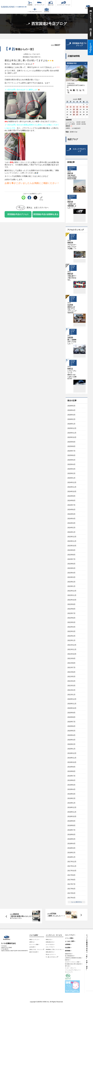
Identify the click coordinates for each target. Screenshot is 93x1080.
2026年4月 (71, 410)
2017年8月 (71, 880)
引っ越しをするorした (52, 957)
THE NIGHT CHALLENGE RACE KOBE (72, 177)
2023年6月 (71, 564)
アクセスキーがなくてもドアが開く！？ (71, 246)
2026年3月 (71, 415)
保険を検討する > (50, 952)
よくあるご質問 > (70, 941)
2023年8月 (71, 555)
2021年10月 (71, 654)
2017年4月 (71, 898)
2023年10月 (71, 546)
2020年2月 (71, 744)
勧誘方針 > (67, 960)
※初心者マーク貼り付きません (71, 278)
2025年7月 (71, 451)
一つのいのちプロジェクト (35, 10)
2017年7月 (71, 884)
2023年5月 (71, 568)
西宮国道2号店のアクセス (18, 214)
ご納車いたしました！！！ (56, 916)
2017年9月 (71, 875)
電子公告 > (67, 966)
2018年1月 (71, 857)
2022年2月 (71, 636)
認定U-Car (50, 3)
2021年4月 (71, 681)
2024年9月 (71, 496)
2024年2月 (71, 528)
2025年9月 (71, 442)
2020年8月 (71, 717)
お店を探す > (32, 947)
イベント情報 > (69, 938)
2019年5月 (71, 785)
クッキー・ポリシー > (70, 968)
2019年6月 (71, 780)
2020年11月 (71, 704)
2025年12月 (71, 428)
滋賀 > (86, 968)
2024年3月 (71, 523)
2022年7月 (71, 613)
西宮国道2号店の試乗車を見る (45, 214)
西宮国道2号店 (72, 63)
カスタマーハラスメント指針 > (72, 962)
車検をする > (49, 939)
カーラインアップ (39, 3)
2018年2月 (71, 852)
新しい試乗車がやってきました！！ (71, 341)
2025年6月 (71, 455)
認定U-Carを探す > (34, 952)
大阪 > (86, 956)
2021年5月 (71, 676)
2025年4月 (71, 464)
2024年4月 (71, 519)
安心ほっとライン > (51, 954)
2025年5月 (71, 460)
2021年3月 (71, 686)
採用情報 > (68, 950)
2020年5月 (71, 731)
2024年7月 (71, 505)
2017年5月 (71, 893)
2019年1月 (71, 803)
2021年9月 (71, 658)
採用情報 (46, 10)
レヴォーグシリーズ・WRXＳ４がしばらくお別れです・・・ (71, 374)
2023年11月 (71, 541)
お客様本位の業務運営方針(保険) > (73, 958)
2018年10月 (71, 816)
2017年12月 (71, 862)
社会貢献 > (68, 947)
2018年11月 (71, 812)
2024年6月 (71, 509)
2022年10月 (71, 600)
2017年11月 (71, 866)
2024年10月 (71, 491)
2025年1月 (71, 478)
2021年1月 (71, 695)
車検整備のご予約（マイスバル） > (54, 949)
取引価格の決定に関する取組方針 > (74, 964)
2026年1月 (71, 424)
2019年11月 (71, 758)
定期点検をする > (50, 942)
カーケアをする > (50, 944)
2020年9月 (71, 713)
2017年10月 (71, 871)
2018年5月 (71, 839)
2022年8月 (71, 609)
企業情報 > (68, 944)
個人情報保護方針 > (70, 955)
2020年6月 (71, 726)
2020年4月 (71, 735)
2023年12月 (71, 537)
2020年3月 (71, 740)
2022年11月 (71, 595)
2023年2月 (71, 582)
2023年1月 (71, 586)
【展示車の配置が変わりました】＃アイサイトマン (21, 917)
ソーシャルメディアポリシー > (72, 970)
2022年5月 (71, 622)
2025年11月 (71, 433)
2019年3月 (71, 794)
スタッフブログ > (50, 947)
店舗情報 (30, 3)
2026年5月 (71, 406)
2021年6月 (71, 672)
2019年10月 (71, 762)
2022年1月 (71, 640)
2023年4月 (71, 573)
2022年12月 (71, 591)
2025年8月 (71, 446)
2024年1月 (71, 532)
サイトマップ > (69, 972)
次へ (79, 915)
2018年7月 (71, 830)
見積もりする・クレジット (36, 949)
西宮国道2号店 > (72, 168)
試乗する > (32, 942)
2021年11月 (71, 649)
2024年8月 (71, 500)
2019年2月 (71, 798)
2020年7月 (71, 722)
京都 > (86, 962)
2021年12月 (71, 645)
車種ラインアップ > (34, 939)
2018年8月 (71, 825)
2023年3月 (71, 577)
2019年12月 (71, 753)
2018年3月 (71, 848)
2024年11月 (71, 487)
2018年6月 (71, 834)
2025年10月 (71, 437)
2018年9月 (71, 821)
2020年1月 (71, 749)
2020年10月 (71, 708)
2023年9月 (71, 550)
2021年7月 (71, 667)
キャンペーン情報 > (34, 944)
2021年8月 (71, 663)
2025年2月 (71, 473)
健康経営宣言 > (69, 953)
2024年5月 (71, 514)
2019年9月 (71, 767)
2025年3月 (71, 469)
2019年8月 (71, 771)
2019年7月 (71, 776)
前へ (6, 916)
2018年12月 (71, 807)
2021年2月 (71, 690)
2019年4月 (71, 789)
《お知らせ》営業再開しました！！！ (71, 206)
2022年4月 (71, 627)
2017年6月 (71, 889)
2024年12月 (71, 482)
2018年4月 (71, 843)
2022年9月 (71, 604)
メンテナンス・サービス (63, 3)
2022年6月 (71, 618)
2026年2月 (71, 419)
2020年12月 (71, 699)
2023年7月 (71, 559)
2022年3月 (71, 631)
